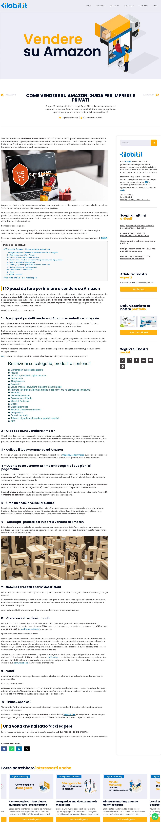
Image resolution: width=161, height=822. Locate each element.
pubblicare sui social (30, 629)
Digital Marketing (70, 117)
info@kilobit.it (126, 197)
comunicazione (21, 662)
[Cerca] (154, 143)
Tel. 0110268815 (126, 194)
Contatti (143, 5)
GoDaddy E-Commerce (73, 454)
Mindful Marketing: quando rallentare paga (122, 803)
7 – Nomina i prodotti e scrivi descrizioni (22, 267)
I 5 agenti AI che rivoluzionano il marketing (78, 803)
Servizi (114, 6)
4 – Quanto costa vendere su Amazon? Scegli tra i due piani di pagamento (35, 260)
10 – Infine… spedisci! (14, 275)
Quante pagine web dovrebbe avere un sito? (137, 242)
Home (88, 5)
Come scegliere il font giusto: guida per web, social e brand (30, 803)
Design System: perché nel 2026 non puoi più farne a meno (138, 249)
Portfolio (129, 5)
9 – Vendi (10, 272)
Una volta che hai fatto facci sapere (20, 278)
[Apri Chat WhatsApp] (155, 816)
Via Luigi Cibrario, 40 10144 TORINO (135, 200)
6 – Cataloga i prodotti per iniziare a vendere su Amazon (28, 265)
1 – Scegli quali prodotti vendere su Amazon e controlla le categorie (32, 253)
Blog (155, 5)
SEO (155, 172)
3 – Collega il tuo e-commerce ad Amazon (23, 257)
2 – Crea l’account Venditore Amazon (21, 255)
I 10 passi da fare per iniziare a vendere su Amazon (27, 249)
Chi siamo (100, 5)
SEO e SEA (53, 657)
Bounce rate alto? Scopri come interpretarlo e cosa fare (135, 257)
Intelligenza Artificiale (71, 776)
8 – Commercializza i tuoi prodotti (19, 270)
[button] (4, 748)
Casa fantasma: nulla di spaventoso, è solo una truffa (134, 234)
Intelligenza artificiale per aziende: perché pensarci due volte (137, 226)
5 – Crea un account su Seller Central (21, 262)
